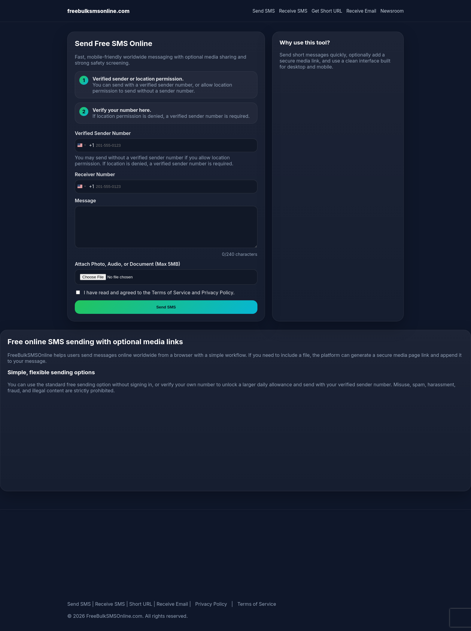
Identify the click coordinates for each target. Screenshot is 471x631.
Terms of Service (171, 292)
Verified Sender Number (103, 133)
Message (85, 201)
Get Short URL (326, 11)
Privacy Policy (217, 292)
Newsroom (392, 11)
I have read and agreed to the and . (159, 292)
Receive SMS (293, 11)
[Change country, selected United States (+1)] (84, 145)
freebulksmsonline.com (98, 11)
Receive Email (361, 11)
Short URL (140, 604)
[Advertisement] (338, 117)
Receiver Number (95, 174)
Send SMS (264, 11)
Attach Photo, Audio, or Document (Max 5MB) (127, 264)
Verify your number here (121, 110)
